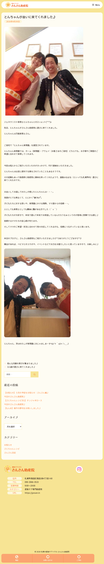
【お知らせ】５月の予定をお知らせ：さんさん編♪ (26, 392)
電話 (16, 558)
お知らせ (8, 444)
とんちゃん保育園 (21, 145)
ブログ (13, 238)
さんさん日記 (10, 452)
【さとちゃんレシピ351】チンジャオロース (23, 400)
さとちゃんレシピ (12, 448)
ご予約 (79, 558)
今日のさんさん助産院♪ (14, 396)
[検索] (34, 374)
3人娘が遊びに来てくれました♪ (21, 366)
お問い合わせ (47, 558)
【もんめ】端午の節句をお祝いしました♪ (22, 408)
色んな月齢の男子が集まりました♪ (22, 363)
